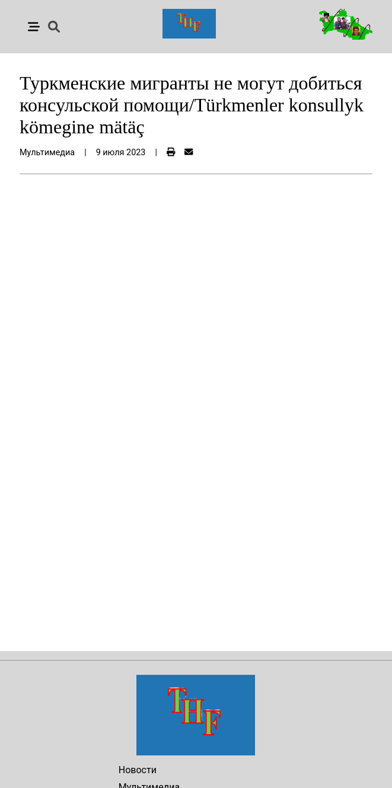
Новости (138, 770)
